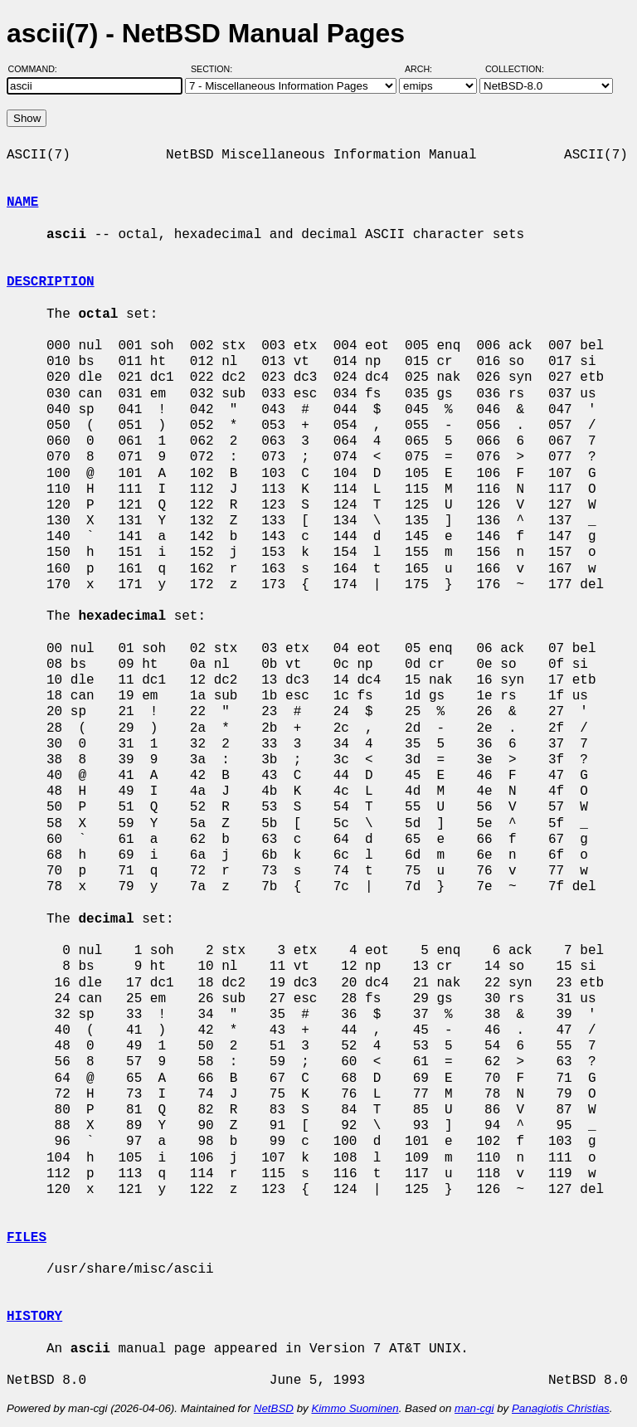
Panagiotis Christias (561, 1408)
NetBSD (274, 1408)
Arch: (426, 69)
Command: (37, 69)
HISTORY (34, 1317)
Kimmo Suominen (354, 1408)
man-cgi (474, 1408)
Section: (215, 69)
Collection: (514, 69)
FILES (26, 1238)
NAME (22, 202)
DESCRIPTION (51, 282)
